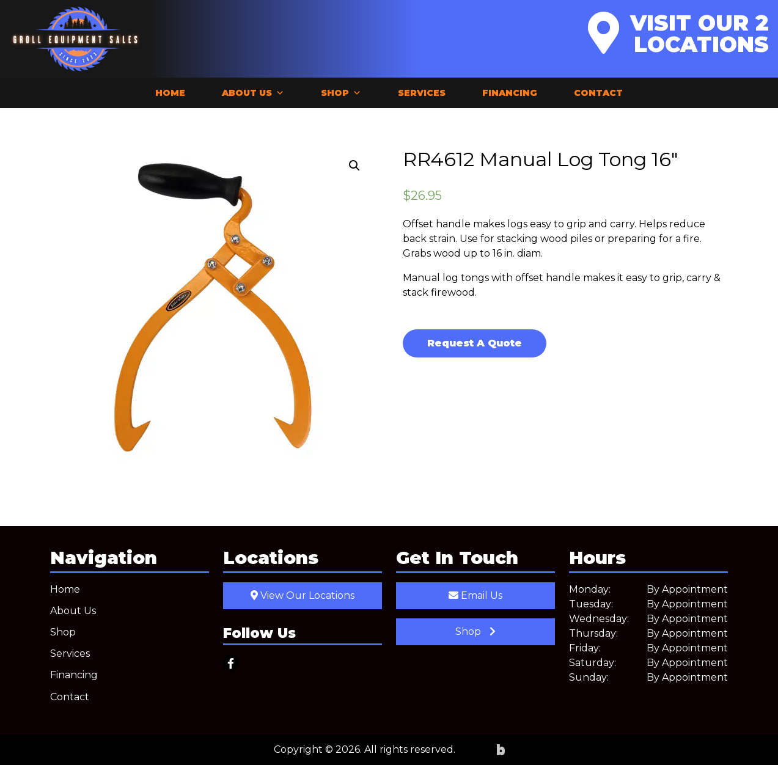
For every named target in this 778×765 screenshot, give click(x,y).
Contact (598, 92)
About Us (253, 93)
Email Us (475, 595)
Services (422, 92)
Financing (509, 92)
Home (170, 92)
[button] (354, 166)
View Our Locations (302, 595)
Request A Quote (474, 343)
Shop (341, 93)
